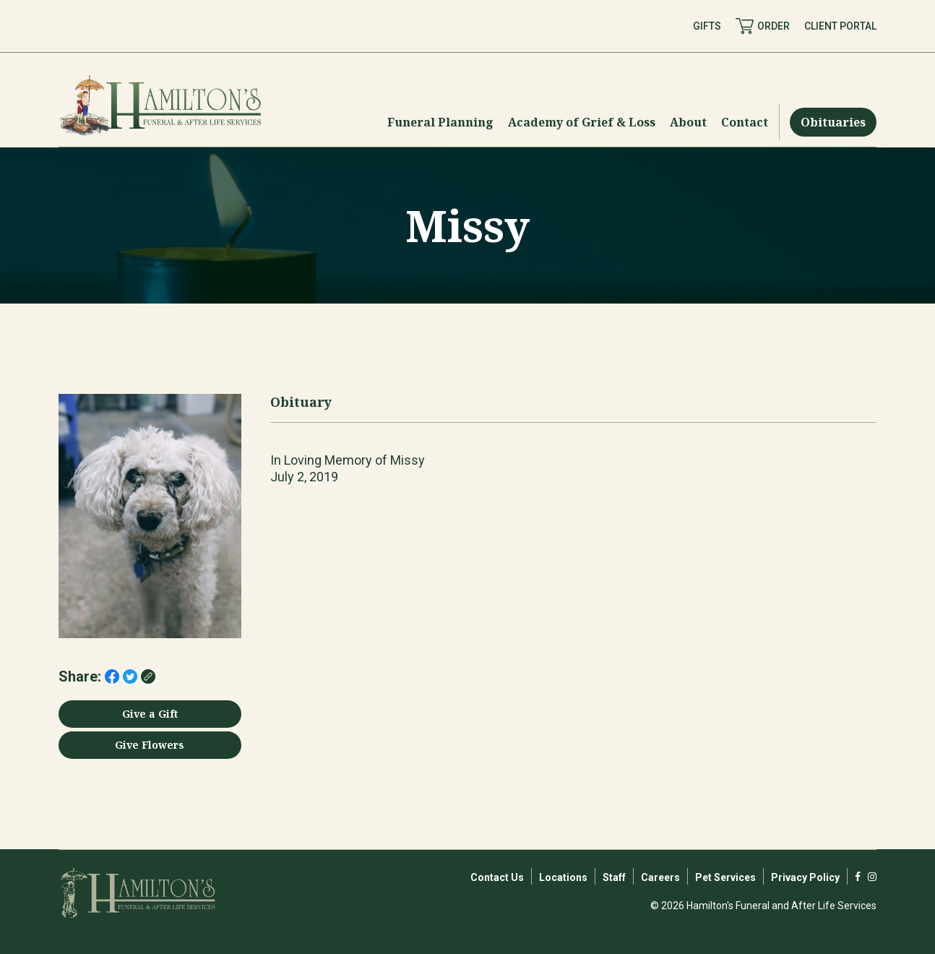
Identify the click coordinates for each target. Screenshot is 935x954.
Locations (563, 877)
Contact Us (497, 877)
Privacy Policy (805, 877)
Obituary (301, 402)
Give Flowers (149, 745)
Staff (614, 877)
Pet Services (725, 877)
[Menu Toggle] (440, 122)
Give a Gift (150, 714)
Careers (660, 877)
